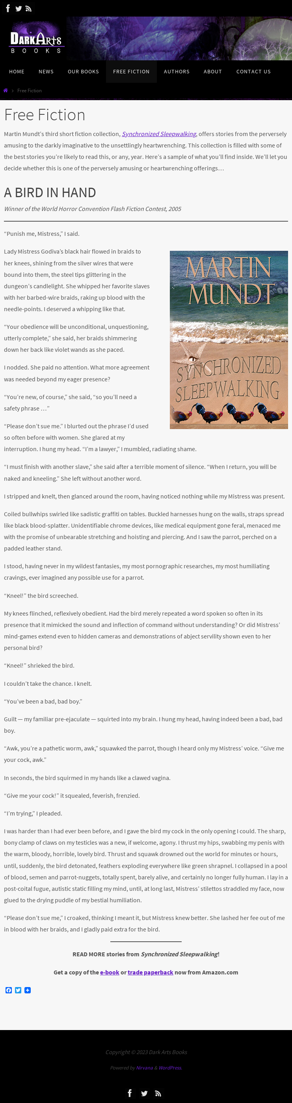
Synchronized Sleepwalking (159, 134)
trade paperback (150, 972)
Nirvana (144, 1067)
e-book (109, 972)
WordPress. (170, 1067)
